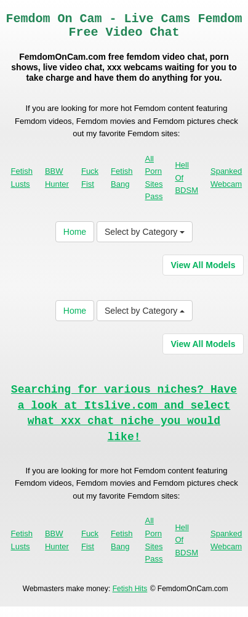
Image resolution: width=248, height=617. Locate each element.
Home (74, 232)
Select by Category (145, 232)
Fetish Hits (130, 588)
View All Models (202, 265)
